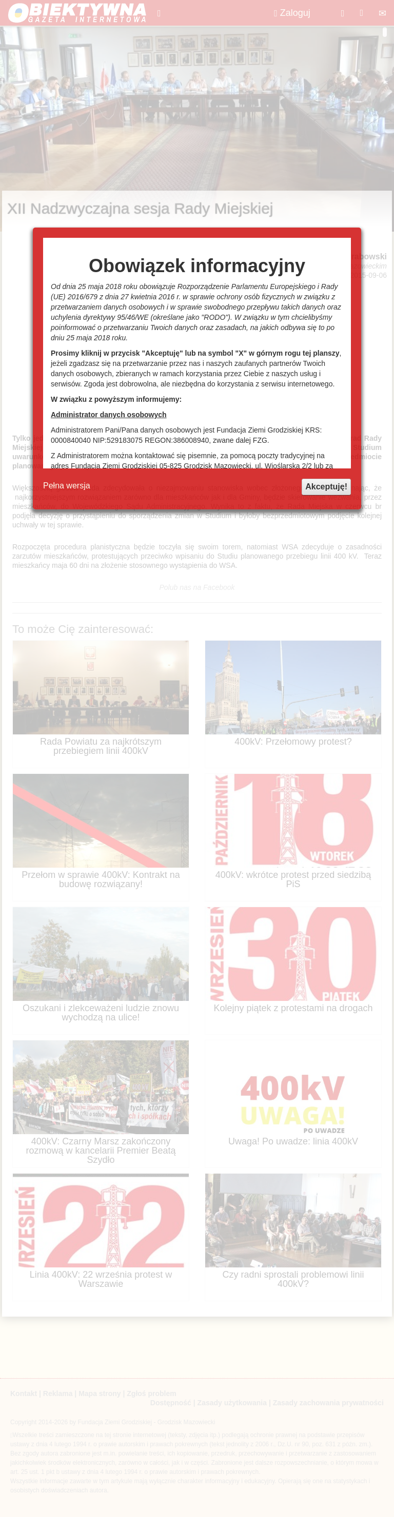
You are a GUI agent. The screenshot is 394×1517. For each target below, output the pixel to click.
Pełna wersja (66, 485)
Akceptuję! (326, 486)
